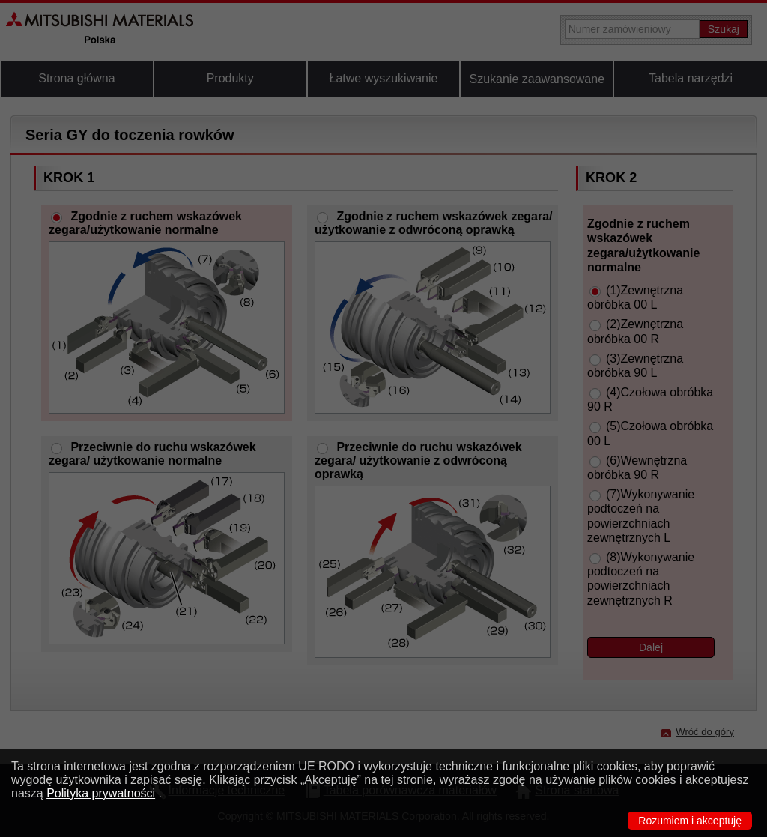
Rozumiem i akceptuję (690, 821)
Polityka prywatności (100, 793)
